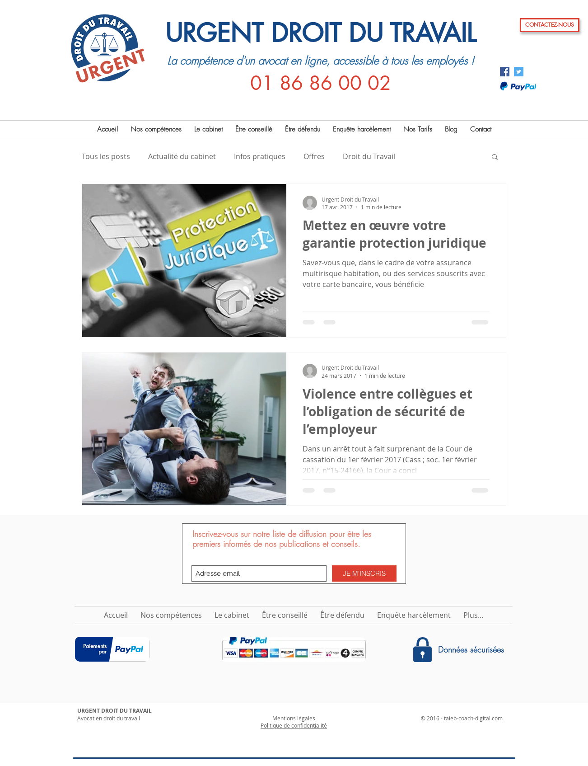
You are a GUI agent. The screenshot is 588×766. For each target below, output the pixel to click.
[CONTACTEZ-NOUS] (549, 25)
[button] (494, 157)
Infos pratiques (259, 156)
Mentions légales (293, 718)
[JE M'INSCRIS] (364, 573)
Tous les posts (106, 156)
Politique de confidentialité (294, 725)
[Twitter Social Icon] (518, 71)
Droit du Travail (369, 156)
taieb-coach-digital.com (473, 718)
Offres (314, 156)
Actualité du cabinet (182, 156)
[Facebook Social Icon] (504, 71)
